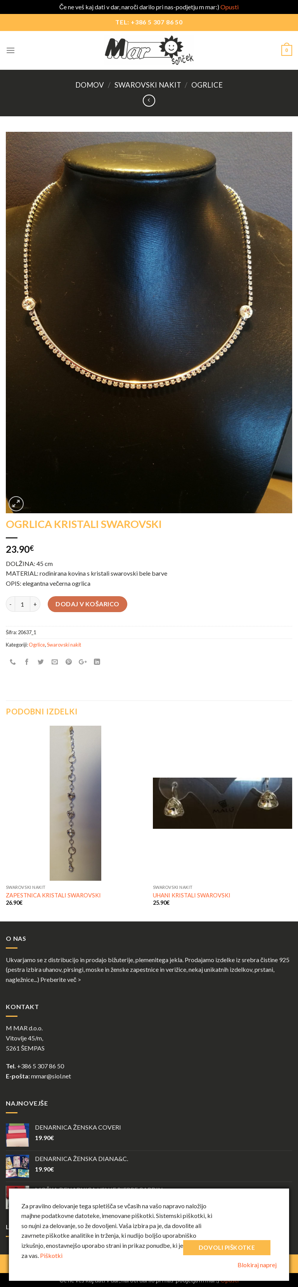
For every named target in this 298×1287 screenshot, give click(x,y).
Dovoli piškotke (227, 1247)
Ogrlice (207, 85)
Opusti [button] (229, 6)
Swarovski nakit (147, 85)
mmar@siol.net (51, 1076)
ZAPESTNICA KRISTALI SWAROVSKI (53, 895)
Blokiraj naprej (257, 1264)
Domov (89, 85)
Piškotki (51, 1255)
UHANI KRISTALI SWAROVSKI (191, 895)
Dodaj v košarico (87, 603)
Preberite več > (60, 979)
